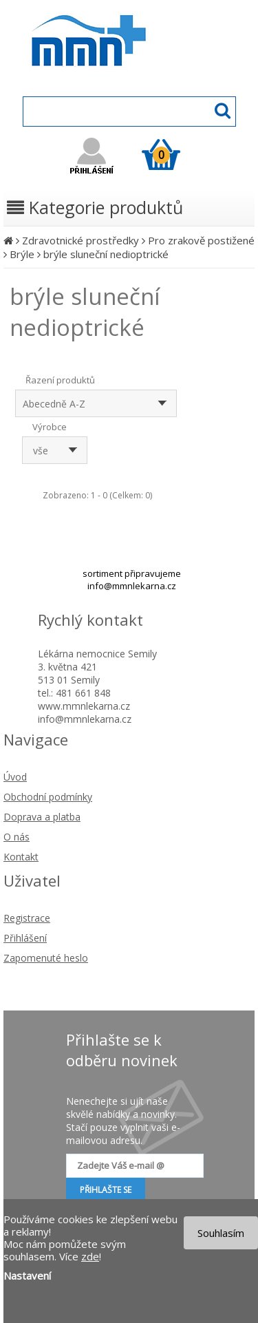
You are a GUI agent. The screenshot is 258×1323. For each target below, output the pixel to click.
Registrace (26, 917)
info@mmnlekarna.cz (131, 586)
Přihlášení (25, 937)
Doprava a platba (41, 816)
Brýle (22, 254)
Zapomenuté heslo (45, 957)
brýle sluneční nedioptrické (106, 254)
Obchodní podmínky (47, 796)
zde (90, 1256)
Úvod (15, 776)
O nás (16, 836)
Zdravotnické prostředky (80, 240)
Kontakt (21, 856)
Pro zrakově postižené (201, 240)
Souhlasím (220, 1233)
